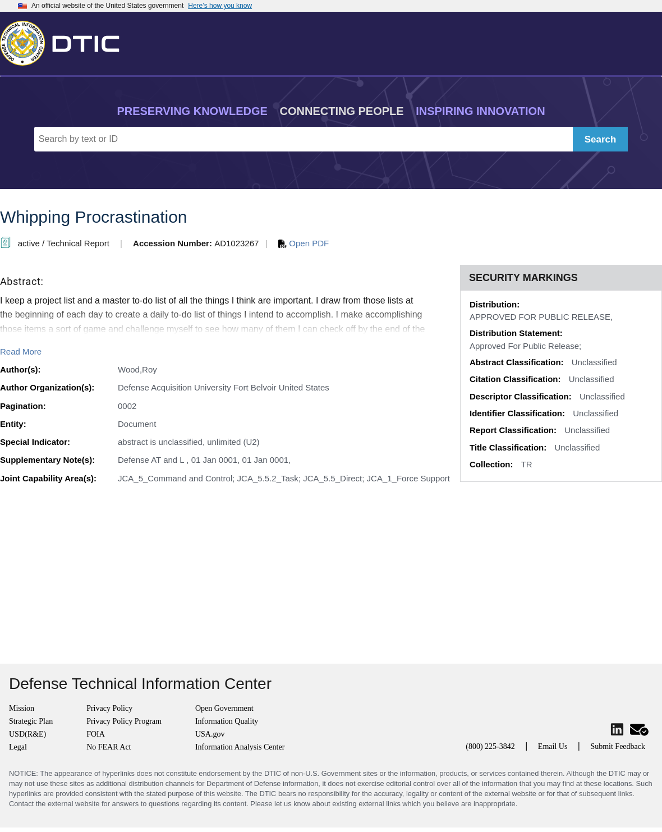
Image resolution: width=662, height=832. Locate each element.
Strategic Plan (31, 721)
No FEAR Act (108, 747)
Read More (21, 351)
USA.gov (210, 734)
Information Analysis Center (239, 747)
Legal (18, 747)
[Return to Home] (64, 41)
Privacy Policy (109, 708)
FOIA (95, 734)
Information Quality (226, 721)
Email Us (553, 746)
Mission (21, 708)
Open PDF (303, 243)
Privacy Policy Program (124, 721)
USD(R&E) (27, 734)
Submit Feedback (617, 746)
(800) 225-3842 (490, 746)
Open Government (224, 708)
